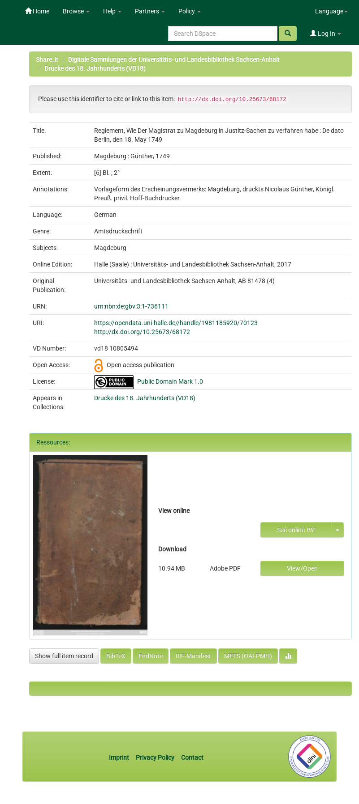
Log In (325, 33)
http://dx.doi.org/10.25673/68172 (142, 331)
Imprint (119, 757)
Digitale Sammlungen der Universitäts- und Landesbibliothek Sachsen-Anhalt (174, 59)
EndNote (150, 656)
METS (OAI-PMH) (248, 656)
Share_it (47, 59)
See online (296, 529)
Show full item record (64, 656)
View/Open (302, 568)
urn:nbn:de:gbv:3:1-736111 (131, 306)
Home (37, 11)
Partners (150, 11)
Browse (76, 11)
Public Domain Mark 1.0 (170, 381)
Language (331, 11)
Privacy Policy (155, 757)
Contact (192, 757)
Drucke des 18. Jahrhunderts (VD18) (95, 68)
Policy (189, 11)
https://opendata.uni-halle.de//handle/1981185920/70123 (176, 322)
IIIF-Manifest (193, 656)
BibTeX (115, 656)
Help (112, 11)
